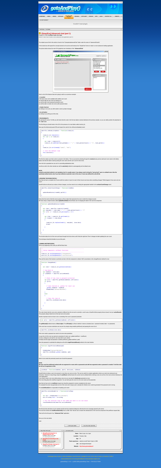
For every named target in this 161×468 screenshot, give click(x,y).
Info (92, 456)
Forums (88, 456)
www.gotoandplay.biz (80, 458)
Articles (64, 456)
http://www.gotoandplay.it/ (86, 446)
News (55, 456)
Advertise (106, 456)
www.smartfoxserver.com (68, 458)
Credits (111, 456)
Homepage (50, 456)
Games (59, 456)
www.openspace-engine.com (92, 458)
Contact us (100, 456)
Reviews (79, 456)
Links (95, 456)
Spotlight (84, 456)
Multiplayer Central (71, 456)
